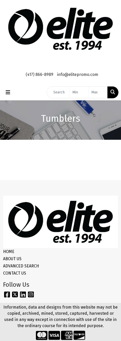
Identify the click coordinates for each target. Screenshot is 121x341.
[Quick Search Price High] (98, 92)
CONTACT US (14, 273)
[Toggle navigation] (8, 92)
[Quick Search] (58, 92)
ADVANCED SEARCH (21, 266)
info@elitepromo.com (77, 74)
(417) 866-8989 (39, 74)
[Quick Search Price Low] (79, 92)
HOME (8, 251)
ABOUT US (12, 258)
